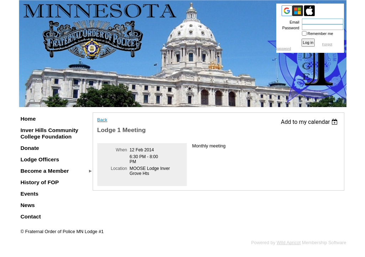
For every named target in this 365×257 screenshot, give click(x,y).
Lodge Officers (40, 159)
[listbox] (310, 121)
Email (293, 22)
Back (102, 119)
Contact (31, 216)
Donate (30, 148)
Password (289, 28)
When (121, 149)
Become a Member (45, 171)
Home (28, 119)
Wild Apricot (289, 242)
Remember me (320, 33)
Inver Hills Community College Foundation (49, 133)
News (28, 205)
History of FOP (40, 182)
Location (119, 168)
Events (29, 194)
